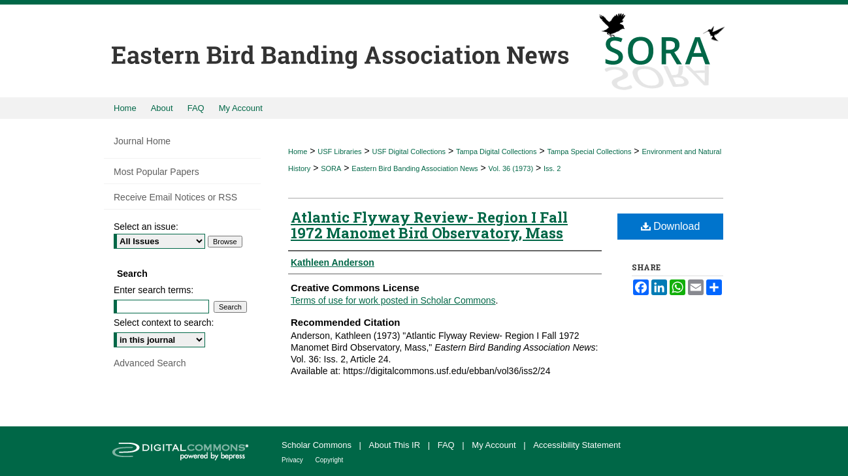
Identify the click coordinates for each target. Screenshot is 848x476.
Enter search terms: (153, 290)
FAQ (447, 445)
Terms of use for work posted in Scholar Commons (393, 300)
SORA (331, 168)
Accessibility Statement (577, 445)
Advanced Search (150, 363)
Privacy (293, 460)
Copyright (330, 460)
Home (297, 151)
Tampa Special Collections (589, 151)
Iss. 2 (552, 168)
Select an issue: (146, 226)
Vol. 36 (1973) (511, 168)
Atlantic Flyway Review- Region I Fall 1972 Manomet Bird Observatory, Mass (429, 225)
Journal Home (142, 141)
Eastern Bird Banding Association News (414, 168)
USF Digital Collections (409, 151)
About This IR (396, 445)
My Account (495, 445)
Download (670, 226)
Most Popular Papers (156, 172)
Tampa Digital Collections (496, 151)
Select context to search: (164, 322)
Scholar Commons (318, 445)
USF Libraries (339, 151)
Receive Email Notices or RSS (175, 197)
